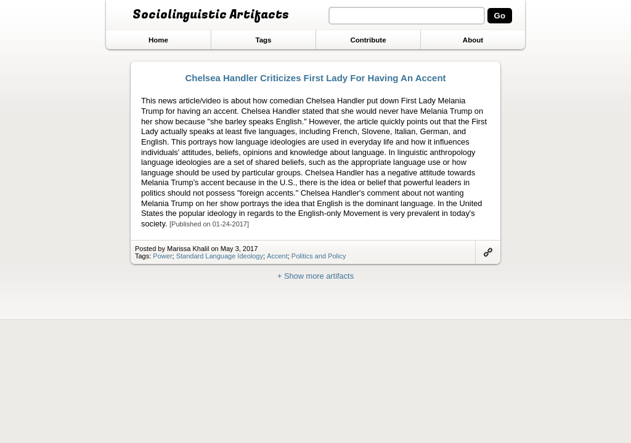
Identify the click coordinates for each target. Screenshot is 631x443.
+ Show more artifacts (315, 276)
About (473, 40)
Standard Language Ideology (219, 256)
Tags (263, 40)
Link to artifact (488, 252)
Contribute (368, 40)
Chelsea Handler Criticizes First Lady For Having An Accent (315, 78)
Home (158, 40)
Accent (277, 256)
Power (162, 256)
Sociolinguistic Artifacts (210, 14)
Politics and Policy (318, 256)
